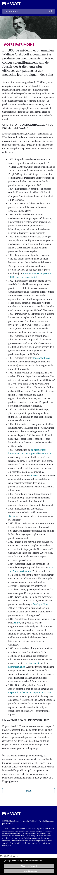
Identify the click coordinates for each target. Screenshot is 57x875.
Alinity (16, 622)
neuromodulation (16, 666)
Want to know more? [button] (29, 866)
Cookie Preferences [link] (9, 856)
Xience (11, 516)
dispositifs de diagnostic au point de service (29, 692)
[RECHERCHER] (28, 11)
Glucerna (33, 475)
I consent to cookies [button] (29, 871)
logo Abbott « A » (42, 358)
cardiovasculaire (33, 663)
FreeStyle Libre (40, 604)
